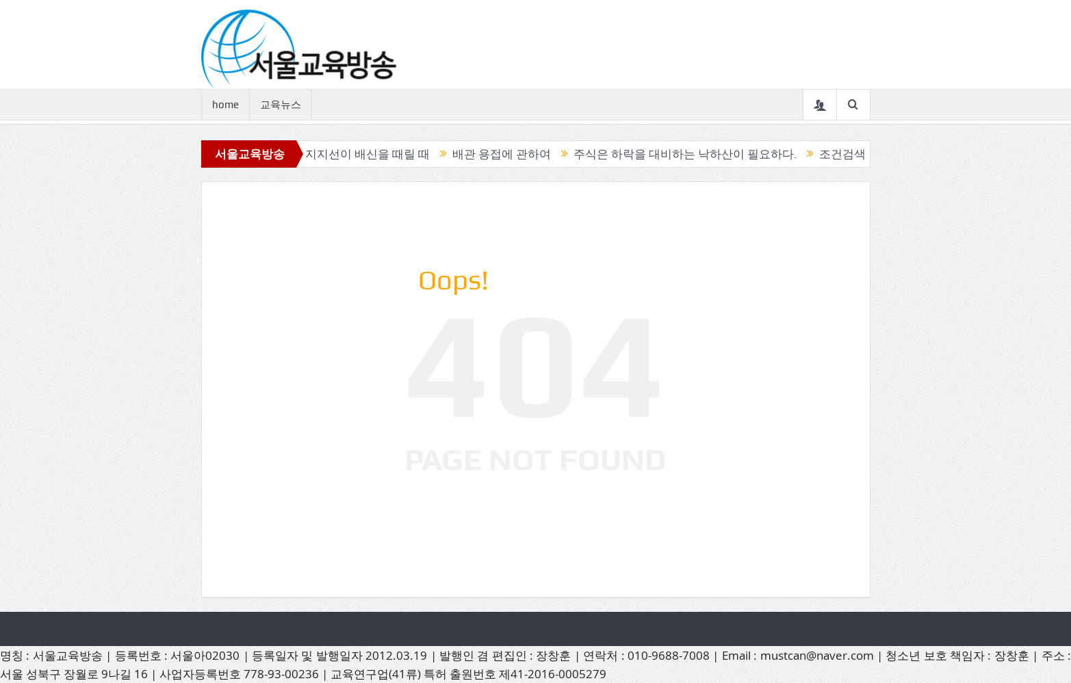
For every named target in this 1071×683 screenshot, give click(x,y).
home (225, 105)
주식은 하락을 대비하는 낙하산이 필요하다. (691, 154)
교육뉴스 (280, 105)
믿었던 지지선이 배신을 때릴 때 (355, 154)
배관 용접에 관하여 (508, 154)
